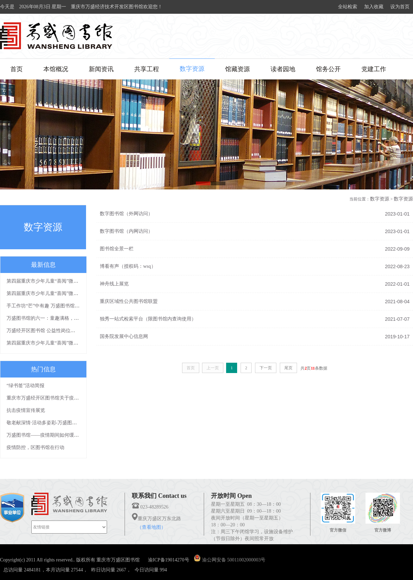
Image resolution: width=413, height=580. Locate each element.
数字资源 (192, 68)
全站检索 (347, 6)
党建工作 (373, 69)
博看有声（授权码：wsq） (128, 266)
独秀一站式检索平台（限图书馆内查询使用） (148, 318)
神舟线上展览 (114, 283)
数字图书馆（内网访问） (126, 231)
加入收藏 (373, 6)
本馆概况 (55, 69)
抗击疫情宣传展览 (26, 410)
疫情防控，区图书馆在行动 (35, 447)
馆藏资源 (237, 69)
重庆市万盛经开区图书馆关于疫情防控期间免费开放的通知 (69, 398)
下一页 (266, 367)
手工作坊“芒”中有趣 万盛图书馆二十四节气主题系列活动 (67, 305)
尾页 (288, 367)
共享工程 (146, 69)
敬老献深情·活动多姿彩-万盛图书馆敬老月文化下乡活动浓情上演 (75, 422)
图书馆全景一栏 (117, 248)
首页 (16, 69)
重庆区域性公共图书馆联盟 (129, 301)
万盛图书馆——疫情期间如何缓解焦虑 (47, 435)
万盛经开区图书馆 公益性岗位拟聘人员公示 (53, 330)
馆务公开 (328, 69)
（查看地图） (151, 527)
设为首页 (400, 6)
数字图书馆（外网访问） (126, 213)
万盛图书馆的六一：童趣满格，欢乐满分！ (52, 318)
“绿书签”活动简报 (25, 385)
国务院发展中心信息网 (124, 336)
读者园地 (283, 69)
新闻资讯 (101, 69)
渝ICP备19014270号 (168, 559)
